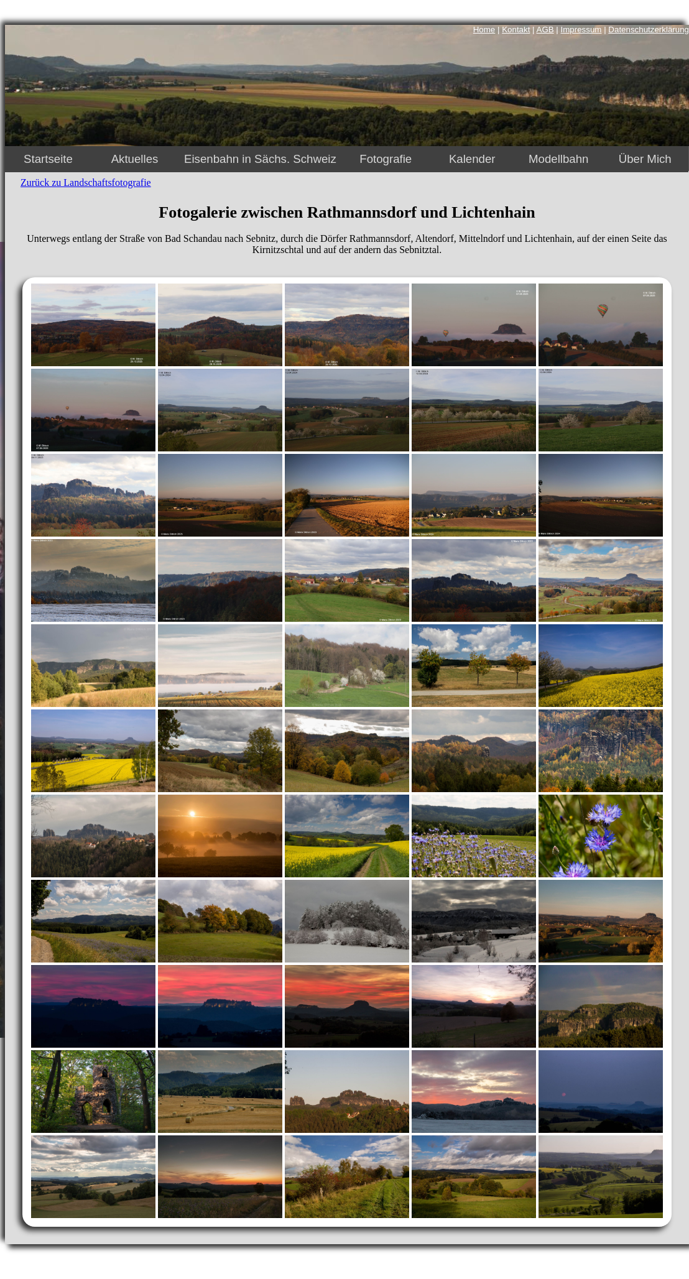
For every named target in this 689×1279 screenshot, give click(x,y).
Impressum (581, 29)
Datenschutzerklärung (648, 29)
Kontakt (516, 29)
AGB (545, 29)
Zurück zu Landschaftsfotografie (86, 182)
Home (484, 29)
